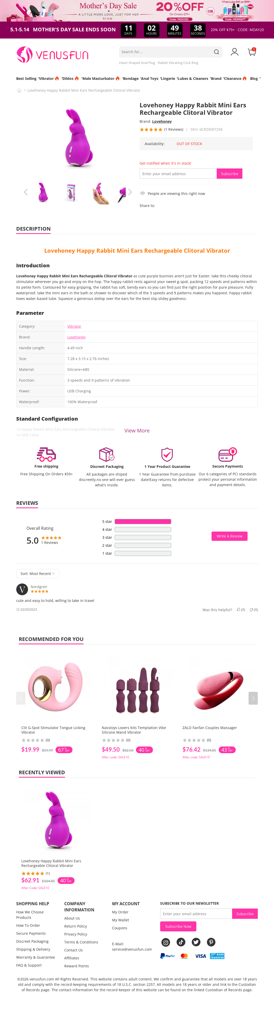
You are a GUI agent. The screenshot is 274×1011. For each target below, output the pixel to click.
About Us (72, 918)
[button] (253, 698)
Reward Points (76, 965)
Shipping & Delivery (33, 949)
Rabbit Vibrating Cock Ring (178, 62)
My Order (120, 912)
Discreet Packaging (32, 941)
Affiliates (71, 958)
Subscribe (229, 173)
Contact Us (73, 950)
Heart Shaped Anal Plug (137, 62)
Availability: (155, 143)
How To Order (28, 925)
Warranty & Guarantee (35, 957)
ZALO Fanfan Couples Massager (209, 727)
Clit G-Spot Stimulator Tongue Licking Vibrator (53, 730)
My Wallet (120, 920)
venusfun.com (42, 979)
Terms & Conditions (81, 942)
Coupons (119, 927)
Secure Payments (31, 933)
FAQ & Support (29, 965)
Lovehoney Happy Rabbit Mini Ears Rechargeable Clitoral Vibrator (137, 250)
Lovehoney (162, 121)
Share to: (147, 205)
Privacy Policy (75, 934)
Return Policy (75, 926)
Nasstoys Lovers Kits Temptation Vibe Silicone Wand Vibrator (134, 730)
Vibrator (74, 326)
